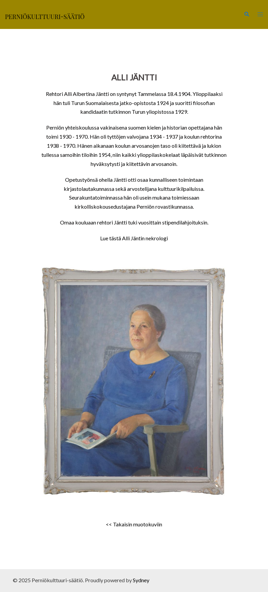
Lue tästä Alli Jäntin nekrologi (134, 238)
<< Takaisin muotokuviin (134, 524)
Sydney (141, 580)
